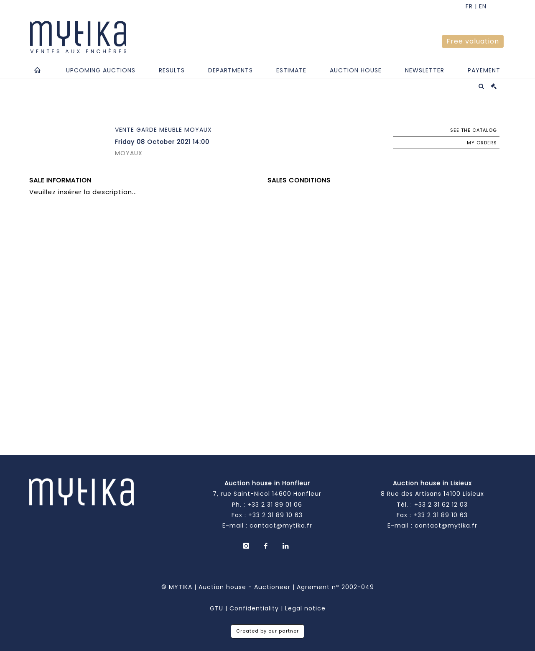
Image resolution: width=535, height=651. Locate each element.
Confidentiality (254, 608)
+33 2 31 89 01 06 (274, 504)
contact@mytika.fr (281, 525)
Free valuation (472, 41)
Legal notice (305, 608)
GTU (216, 608)
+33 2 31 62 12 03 (441, 504)
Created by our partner (267, 631)
